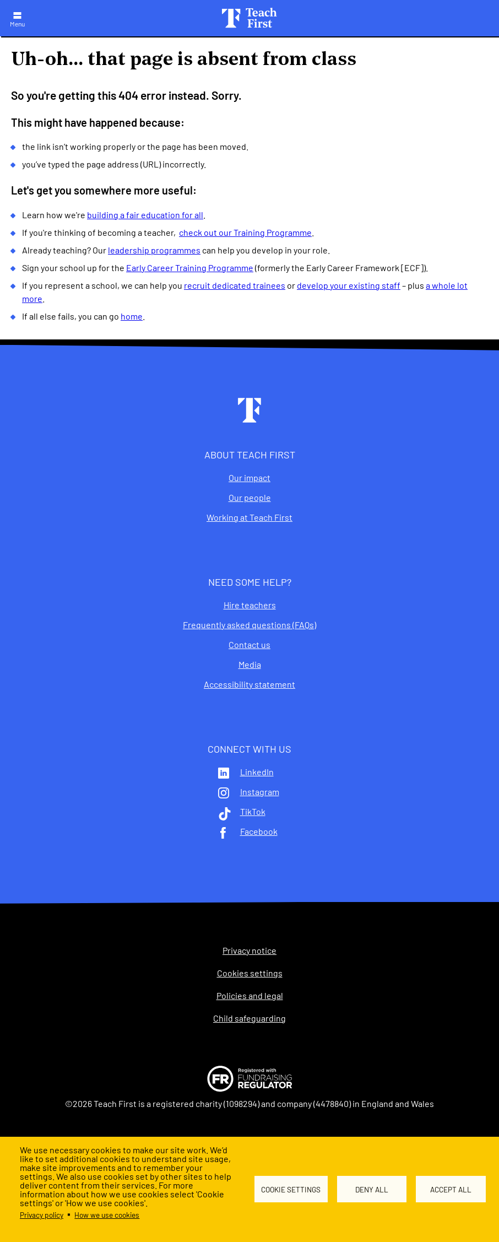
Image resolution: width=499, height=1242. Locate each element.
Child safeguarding (249, 1018)
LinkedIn (257, 772)
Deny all (371, 1189)
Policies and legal (249, 995)
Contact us (249, 644)
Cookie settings (291, 1189)
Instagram (259, 791)
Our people (250, 497)
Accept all (450, 1189)
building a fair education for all (145, 214)
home (132, 316)
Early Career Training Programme (189, 267)
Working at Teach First (249, 517)
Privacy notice (249, 950)
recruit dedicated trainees (234, 285)
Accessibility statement (249, 684)
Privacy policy (41, 1214)
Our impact (249, 477)
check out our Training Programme (245, 232)
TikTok (252, 811)
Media (249, 664)
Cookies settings (250, 973)
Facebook (259, 831)
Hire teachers (250, 605)
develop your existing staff (348, 285)
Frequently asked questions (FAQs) (249, 624)
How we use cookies (106, 1214)
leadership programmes (154, 250)
